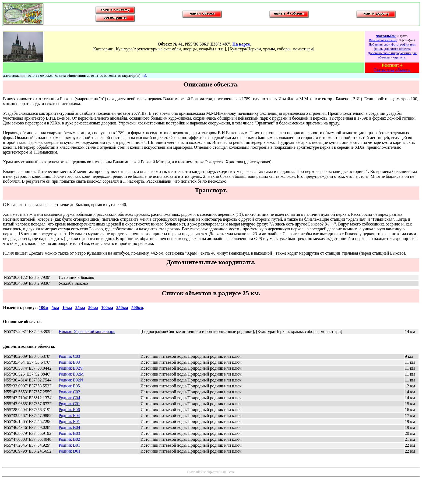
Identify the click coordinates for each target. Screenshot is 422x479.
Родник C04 (69, 397)
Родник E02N (71, 380)
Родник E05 (69, 386)
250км (122, 307)
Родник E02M (71, 374)
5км (55, 307)
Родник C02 (69, 392)
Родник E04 (69, 415)
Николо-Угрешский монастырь (87, 331)
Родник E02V (71, 368)
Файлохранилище (383, 40)
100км (107, 307)
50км (93, 307)
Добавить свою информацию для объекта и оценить (392, 55)
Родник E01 (69, 421)
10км (67, 307)
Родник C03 (69, 356)
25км (80, 307)
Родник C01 (69, 403)
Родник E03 (69, 362)
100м (43, 307)
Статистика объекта (392, 70)
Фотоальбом (385, 36)
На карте (241, 44)
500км (137, 307)
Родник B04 (69, 427)
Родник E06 (69, 409)
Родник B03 (69, 433)
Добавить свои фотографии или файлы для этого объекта (392, 46)
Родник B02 (69, 439)
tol (144, 76)
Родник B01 (69, 445)
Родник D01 (69, 451)
